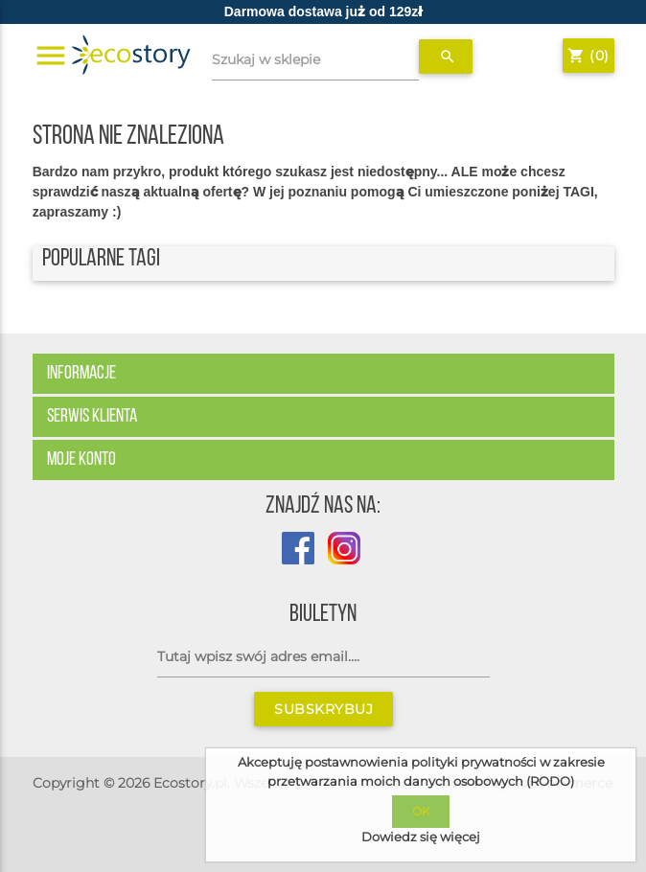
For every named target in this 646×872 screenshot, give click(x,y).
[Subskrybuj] (323, 656)
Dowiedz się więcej (420, 836)
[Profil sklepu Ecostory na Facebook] (298, 559)
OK (421, 811)
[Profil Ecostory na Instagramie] (339, 559)
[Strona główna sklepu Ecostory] (131, 56)
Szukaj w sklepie (266, 59)
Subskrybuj (323, 709)
